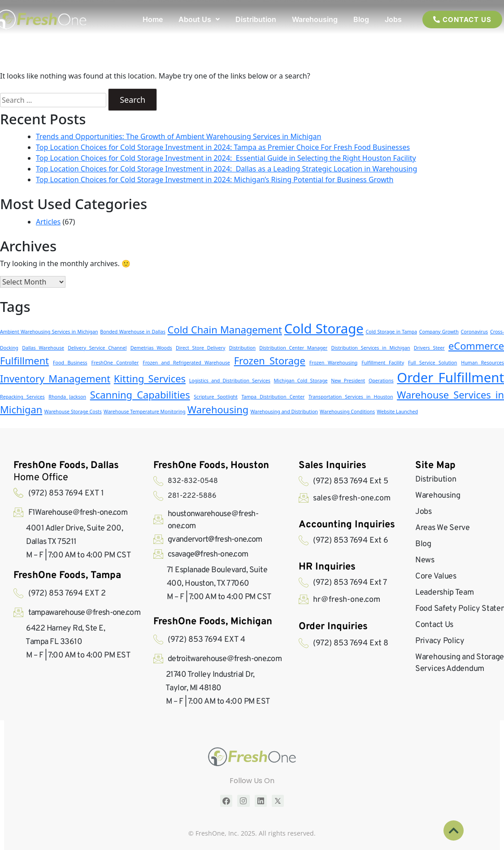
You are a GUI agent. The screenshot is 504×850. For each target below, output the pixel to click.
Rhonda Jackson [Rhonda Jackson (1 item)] (67, 397)
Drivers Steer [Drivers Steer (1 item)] (429, 348)
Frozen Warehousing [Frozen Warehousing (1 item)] (333, 362)
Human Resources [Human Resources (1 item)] (482, 362)
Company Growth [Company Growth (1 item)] (439, 332)
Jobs (393, 19)
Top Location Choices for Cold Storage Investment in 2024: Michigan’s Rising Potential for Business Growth (214, 179)
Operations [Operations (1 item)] (381, 380)
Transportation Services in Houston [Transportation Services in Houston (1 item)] (350, 397)
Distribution (255, 19)
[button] (199, 19)
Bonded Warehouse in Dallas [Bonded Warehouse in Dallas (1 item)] (132, 332)
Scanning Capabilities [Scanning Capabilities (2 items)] (140, 394)
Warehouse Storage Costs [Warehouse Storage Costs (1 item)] (73, 411)
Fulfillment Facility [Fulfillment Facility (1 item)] (382, 362)
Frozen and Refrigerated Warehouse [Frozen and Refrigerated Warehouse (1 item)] (186, 362)
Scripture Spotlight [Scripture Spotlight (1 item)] (216, 397)
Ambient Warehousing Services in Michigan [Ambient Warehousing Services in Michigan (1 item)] (49, 332)
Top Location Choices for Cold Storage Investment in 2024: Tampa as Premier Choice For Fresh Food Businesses (223, 147)
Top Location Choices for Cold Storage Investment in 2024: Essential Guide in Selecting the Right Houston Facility (226, 158)
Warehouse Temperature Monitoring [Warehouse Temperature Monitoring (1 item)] (145, 411)
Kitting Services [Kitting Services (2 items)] (150, 378)
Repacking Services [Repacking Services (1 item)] (22, 397)
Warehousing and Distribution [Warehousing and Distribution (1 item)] (284, 411)
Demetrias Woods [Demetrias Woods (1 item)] (151, 348)
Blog (361, 19)
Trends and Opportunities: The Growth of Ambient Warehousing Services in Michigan (178, 136)
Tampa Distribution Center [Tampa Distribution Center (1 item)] (272, 397)
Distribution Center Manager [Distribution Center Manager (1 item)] (293, 348)
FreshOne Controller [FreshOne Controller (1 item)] (115, 362)
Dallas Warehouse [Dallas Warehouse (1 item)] (43, 348)
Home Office (66, 472)
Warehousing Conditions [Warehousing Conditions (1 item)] (347, 411)
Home (153, 19)
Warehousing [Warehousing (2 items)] (217, 409)
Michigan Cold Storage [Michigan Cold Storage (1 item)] (301, 380)
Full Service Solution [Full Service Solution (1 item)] (432, 362)
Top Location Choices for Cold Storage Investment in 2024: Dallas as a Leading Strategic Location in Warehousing (226, 169)
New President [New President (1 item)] (348, 380)
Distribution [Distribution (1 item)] (242, 348)
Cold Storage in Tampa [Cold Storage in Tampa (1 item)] (391, 332)
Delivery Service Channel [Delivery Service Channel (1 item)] (97, 348)
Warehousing (315, 19)
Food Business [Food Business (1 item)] (70, 362)
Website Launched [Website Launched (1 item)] (397, 411)
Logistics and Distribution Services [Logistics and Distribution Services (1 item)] (229, 380)
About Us (199, 19)
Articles (48, 222)
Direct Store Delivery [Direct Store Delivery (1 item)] (200, 348)
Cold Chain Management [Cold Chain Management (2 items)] (225, 329)
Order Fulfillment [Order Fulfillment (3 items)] (450, 377)
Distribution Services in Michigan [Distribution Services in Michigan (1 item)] (370, 348)
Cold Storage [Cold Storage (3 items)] (324, 328)
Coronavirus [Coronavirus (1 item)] (474, 332)
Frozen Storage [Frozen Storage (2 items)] (269, 360)
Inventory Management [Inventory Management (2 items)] (55, 378)
